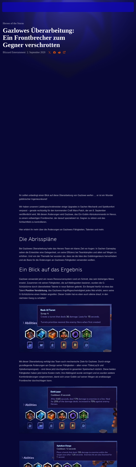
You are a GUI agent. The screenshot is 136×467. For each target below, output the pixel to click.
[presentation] (10, 7)
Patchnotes (76, 365)
